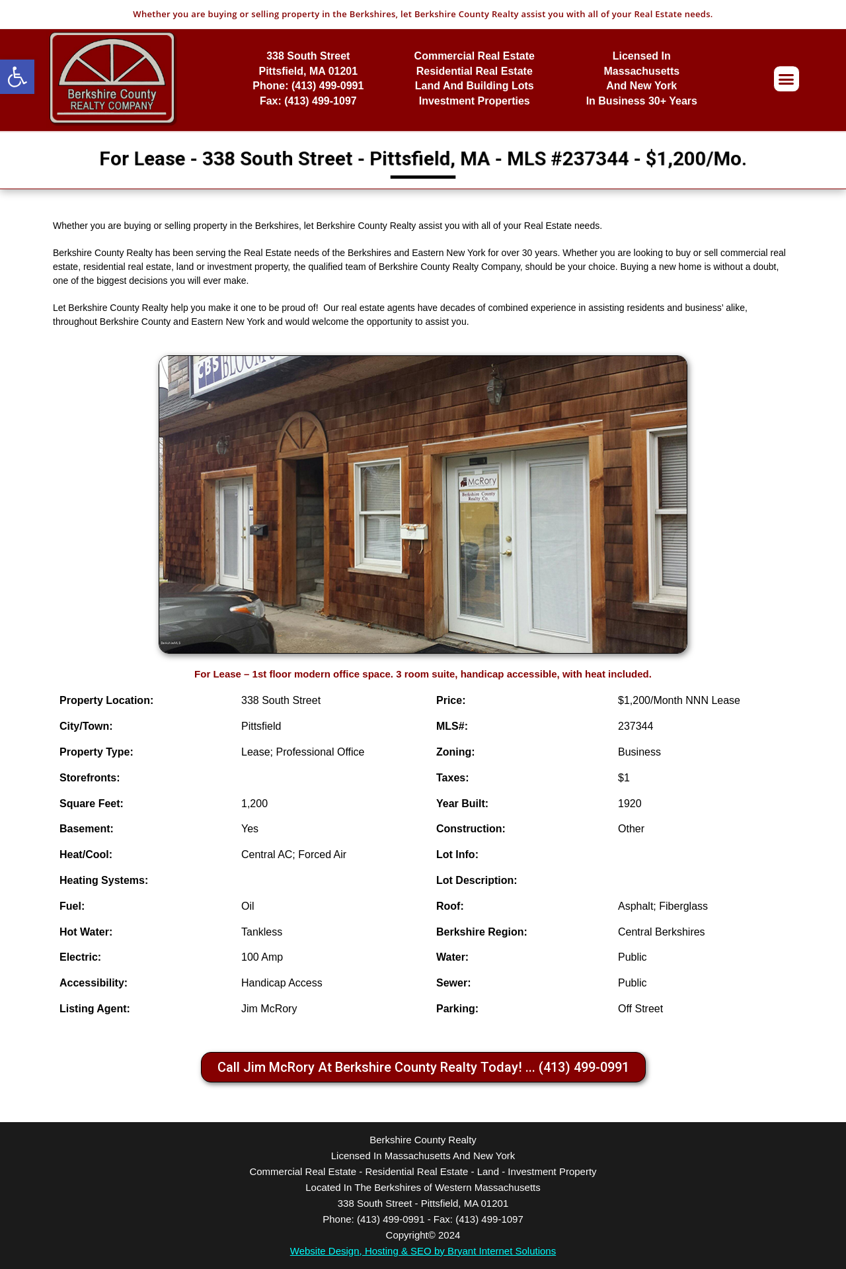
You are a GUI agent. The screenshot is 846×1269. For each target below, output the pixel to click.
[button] (17, 77)
